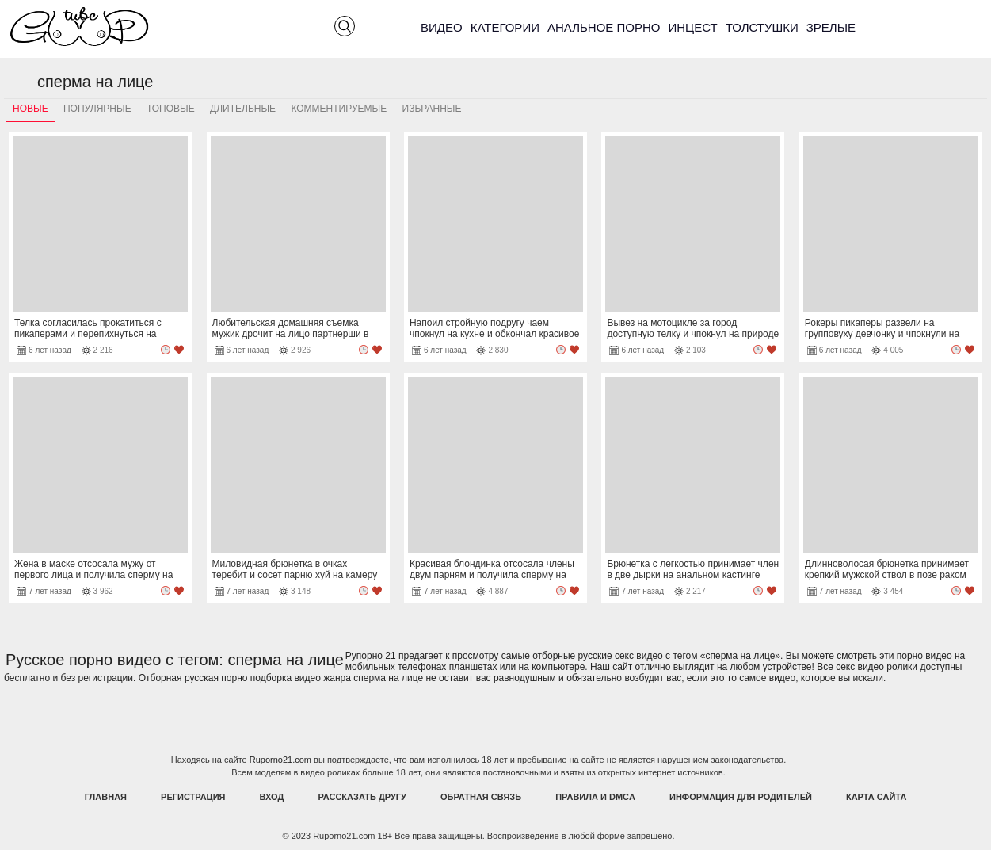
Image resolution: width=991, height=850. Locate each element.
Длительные (243, 108)
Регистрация (193, 797)
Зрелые (831, 27)
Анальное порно (604, 27)
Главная (106, 797)
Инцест (692, 27)
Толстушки (762, 27)
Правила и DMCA (595, 797)
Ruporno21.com (280, 759)
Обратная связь (480, 797)
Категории (505, 27)
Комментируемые (339, 108)
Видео (442, 27)
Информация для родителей (740, 797)
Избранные (432, 108)
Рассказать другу (362, 797)
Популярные (97, 108)
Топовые (171, 108)
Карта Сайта (876, 797)
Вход (272, 797)
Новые (30, 108)
